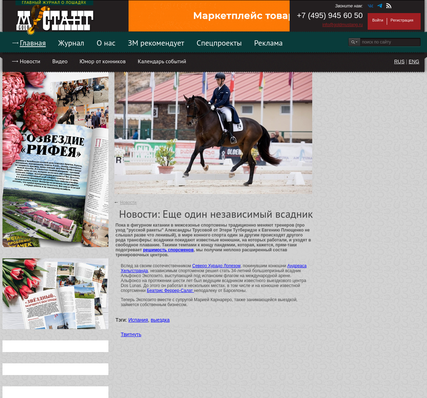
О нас (105, 43)
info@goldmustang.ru (342, 24)
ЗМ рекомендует (156, 43)
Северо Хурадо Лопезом (216, 265)
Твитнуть (131, 334)
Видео (59, 61)
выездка (160, 320)
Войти (377, 20)
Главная (33, 43)
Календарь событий (162, 61)
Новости (30, 61)
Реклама (268, 43)
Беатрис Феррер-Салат (170, 290)
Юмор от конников (102, 61)
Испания (138, 320)
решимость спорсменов (168, 249)
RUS (399, 61)
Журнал (71, 43)
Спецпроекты (219, 43)
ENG (414, 61)
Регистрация (402, 20)
